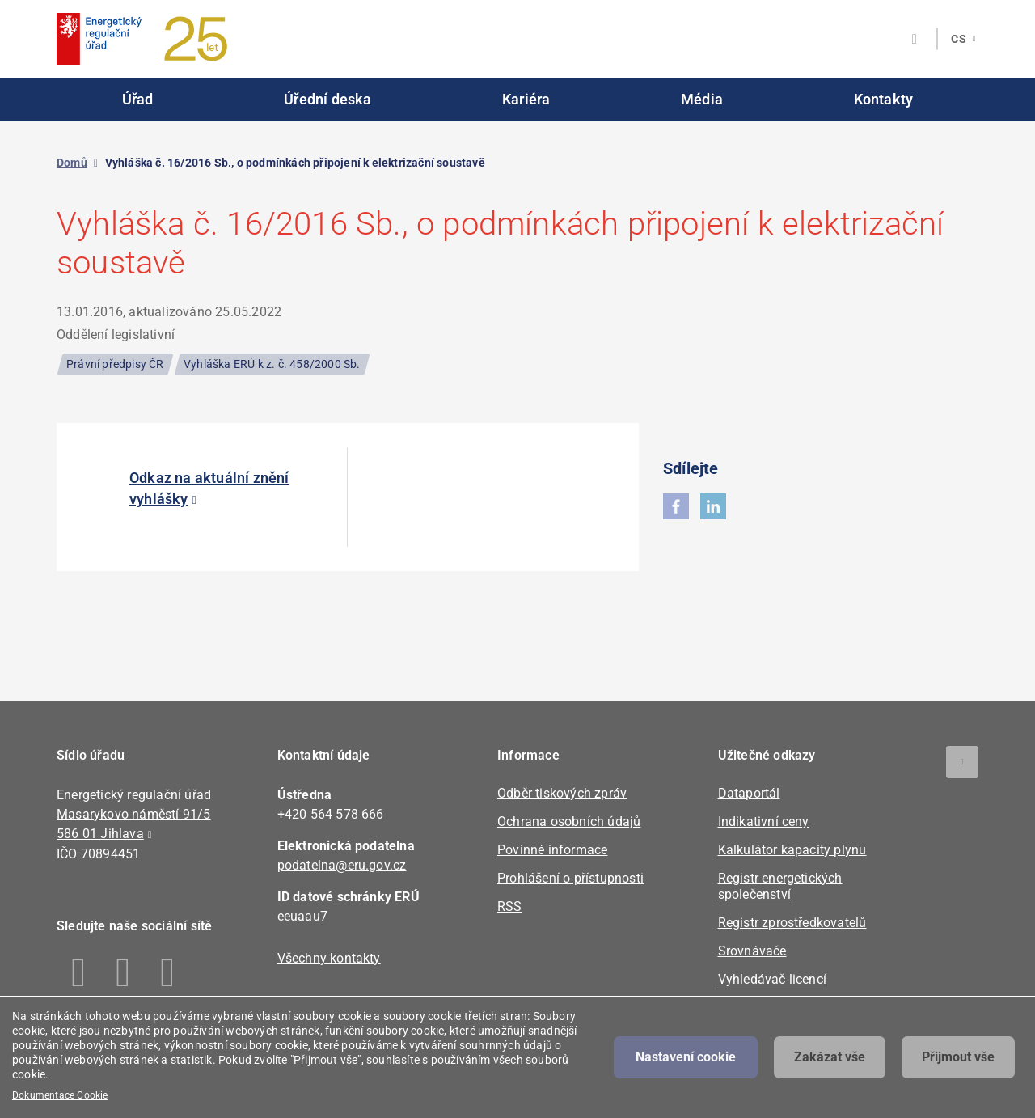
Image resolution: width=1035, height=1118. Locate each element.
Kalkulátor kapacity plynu (792, 850)
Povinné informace (552, 850)
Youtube (168, 972)
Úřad (138, 99)
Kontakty (884, 99)
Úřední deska (327, 99)
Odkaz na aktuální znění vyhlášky (209, 488)
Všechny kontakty (329, 958)
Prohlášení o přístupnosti (570, 878)
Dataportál (749, 793)
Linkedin (123, 972)
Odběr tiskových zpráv (562, 793)
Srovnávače (752, 951)
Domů (72, 162)
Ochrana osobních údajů (568, 821)
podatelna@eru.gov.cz (342, 865)
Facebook (79, 972)
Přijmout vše (958, 1057)
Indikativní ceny (763, 821)
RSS (509, 906)
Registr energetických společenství (780, 886)
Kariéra (526, 99)
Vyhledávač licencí (772, 979)
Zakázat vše (829, 1057)
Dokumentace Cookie (60, 1095)
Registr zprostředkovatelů (792, 922)
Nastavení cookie (686, 1057)
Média (702, 99)
